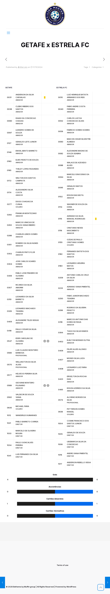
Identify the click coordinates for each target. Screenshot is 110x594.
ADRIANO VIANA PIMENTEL (78, 287)
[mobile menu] (8, 32)
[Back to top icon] (100, 587)
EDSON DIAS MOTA (75, 195)
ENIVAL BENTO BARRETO (26, 151)
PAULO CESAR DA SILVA (26, 329)
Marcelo (23, 67)
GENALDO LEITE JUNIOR (26, 142)
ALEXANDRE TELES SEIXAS (27, 320)
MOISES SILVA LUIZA (76, 358)
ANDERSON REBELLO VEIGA (79, 462)
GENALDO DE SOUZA (76, 432)
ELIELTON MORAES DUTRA (78, 340)
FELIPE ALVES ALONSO (77, 349)
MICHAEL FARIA (22, 406)
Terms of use (62, 565)
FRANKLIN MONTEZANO (26, 213)
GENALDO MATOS (75, 186)
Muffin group (29, 587)
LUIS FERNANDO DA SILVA (27, 454)
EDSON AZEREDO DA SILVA (78, 388)
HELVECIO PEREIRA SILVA (26, 373)
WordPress (71, 587)
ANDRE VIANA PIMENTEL (77, 453)
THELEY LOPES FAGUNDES (27, 169)
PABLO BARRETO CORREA (27, 421)
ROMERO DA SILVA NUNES (27, 243)
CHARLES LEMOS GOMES (27, 234)
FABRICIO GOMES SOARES (78, 130)
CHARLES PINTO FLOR (25, 252)
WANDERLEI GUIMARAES (26, 415)
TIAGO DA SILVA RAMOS (77, 331)
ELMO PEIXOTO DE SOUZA (27, 160)
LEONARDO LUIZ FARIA (77, 367)
